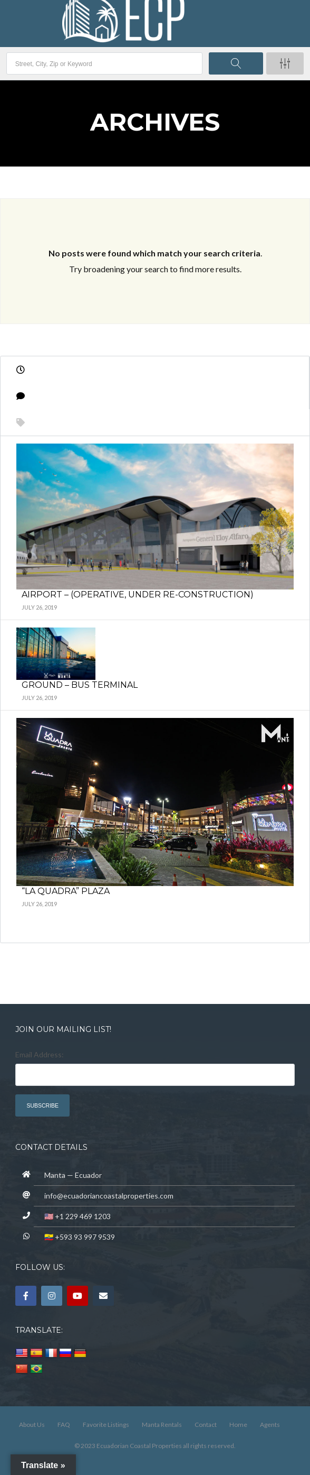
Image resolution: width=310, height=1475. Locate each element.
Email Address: (39, 1054)
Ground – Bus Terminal (80, 685)
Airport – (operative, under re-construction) (138, 594)
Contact (206, 1424)
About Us (32, 1424)
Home (238, 1424)
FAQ (63, 1424)
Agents (270, 1424)
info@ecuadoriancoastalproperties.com (108, 1195)
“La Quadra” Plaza (66, 891)
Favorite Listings (106, 1424)
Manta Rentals (162, 1424)
